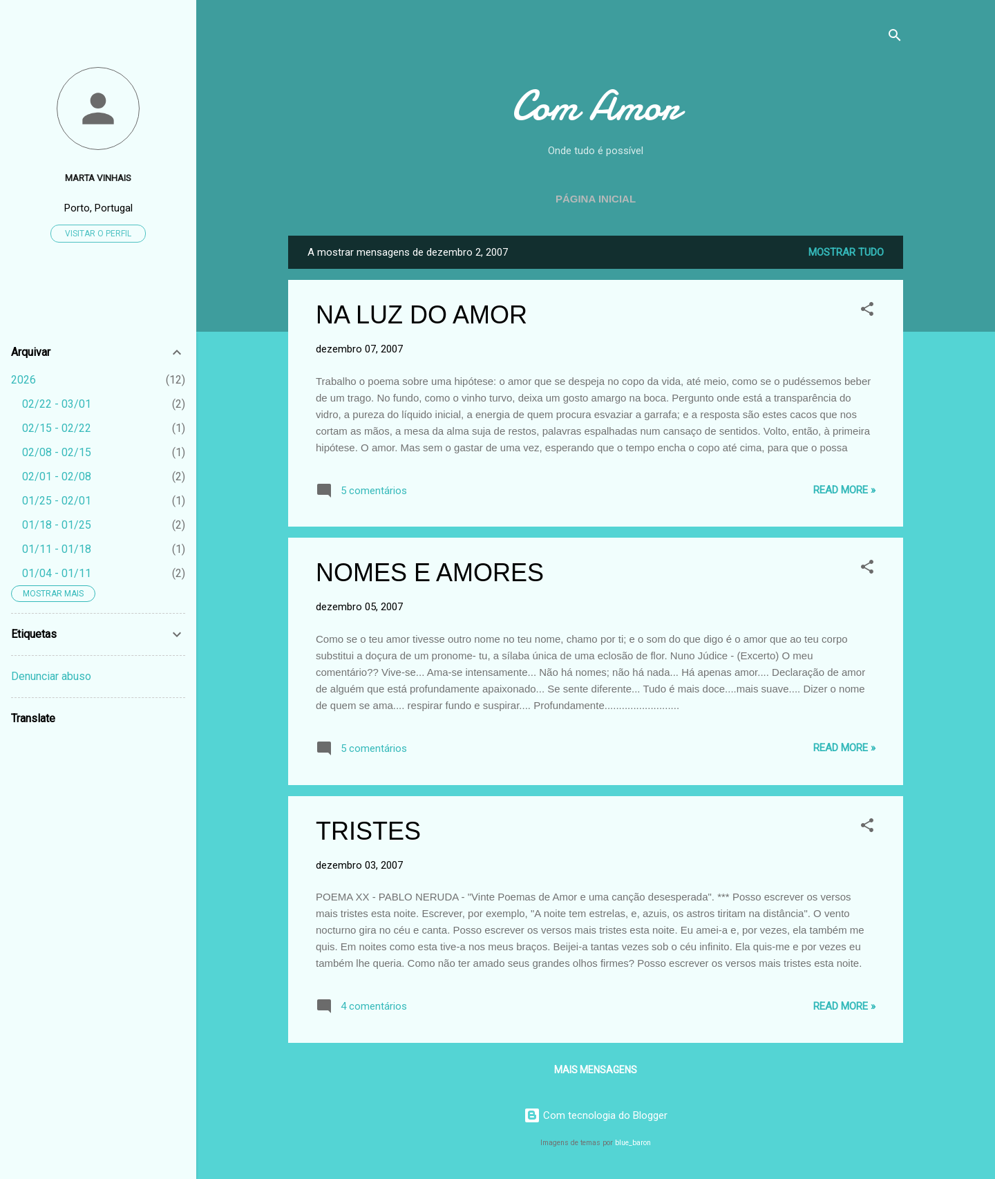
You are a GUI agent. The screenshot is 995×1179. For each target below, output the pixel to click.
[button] (867, 311)
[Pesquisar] (895, 38)
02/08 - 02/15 (56, 452)
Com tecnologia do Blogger (595, 1115)
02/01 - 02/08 (56, 476)
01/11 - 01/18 (56, 549)
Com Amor (595, 105)
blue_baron (633, 1142)
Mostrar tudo (846, 252)
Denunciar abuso (51, 676)
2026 (23, 379)
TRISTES (368, 831)
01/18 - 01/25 (56, 524)
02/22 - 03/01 (56, 404)
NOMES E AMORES (430, 572)
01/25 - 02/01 (56, 500)
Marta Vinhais (98, 177)
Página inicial (596, 199)
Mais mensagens (595, 1069)
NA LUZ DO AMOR (421, 315)
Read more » (844, 490)
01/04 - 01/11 (56, 573)
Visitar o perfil (98, 233)
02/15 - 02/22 (56, 428)
